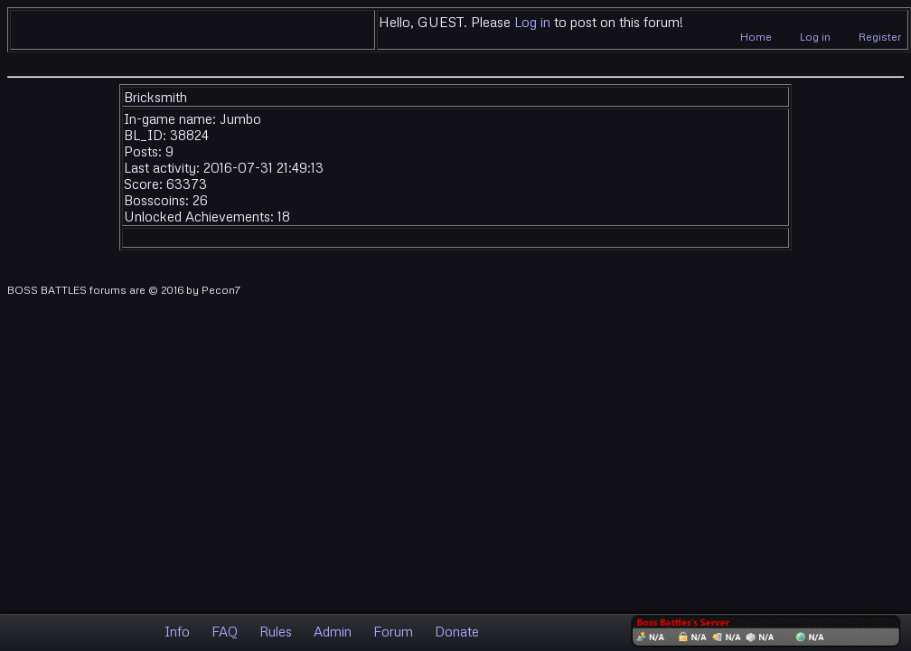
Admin (333, 631)
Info (177, 631)
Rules (275, 631)
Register (880, 36)
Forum (393, 631)
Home (756, 36)
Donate (457, 631)
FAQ (224, 631)
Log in (532, 22)
